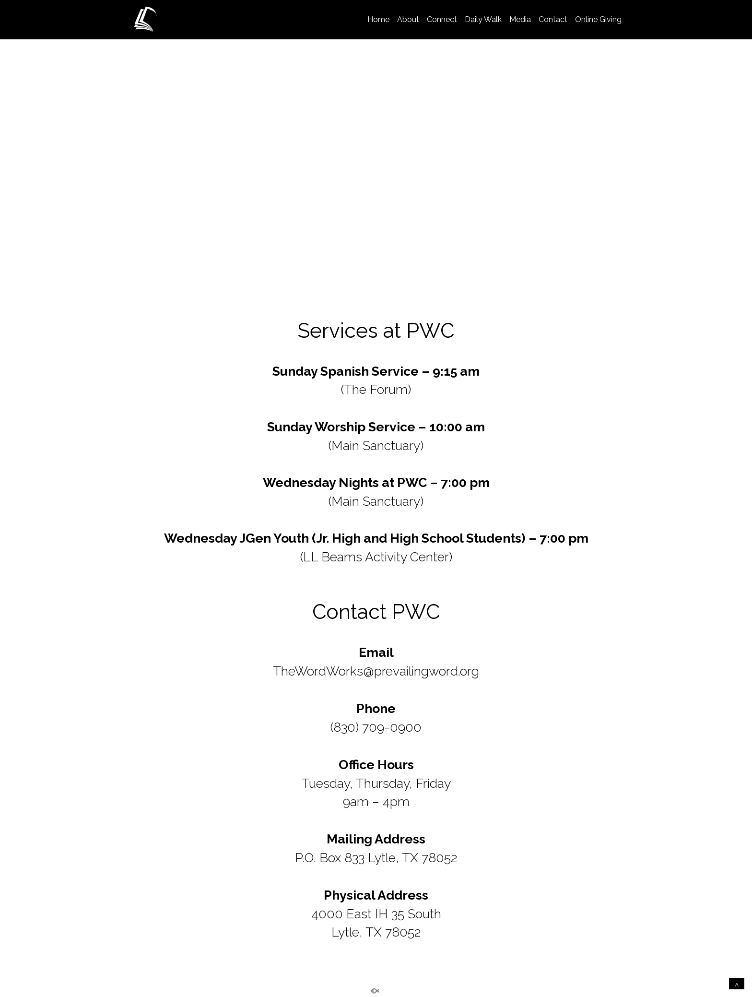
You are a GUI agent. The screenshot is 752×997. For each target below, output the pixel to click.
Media (520, 19)
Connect (442, 19)
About (408, 19)
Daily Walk (483, 19)
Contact (553, 19)
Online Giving (598, 19)
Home (378, 19)
